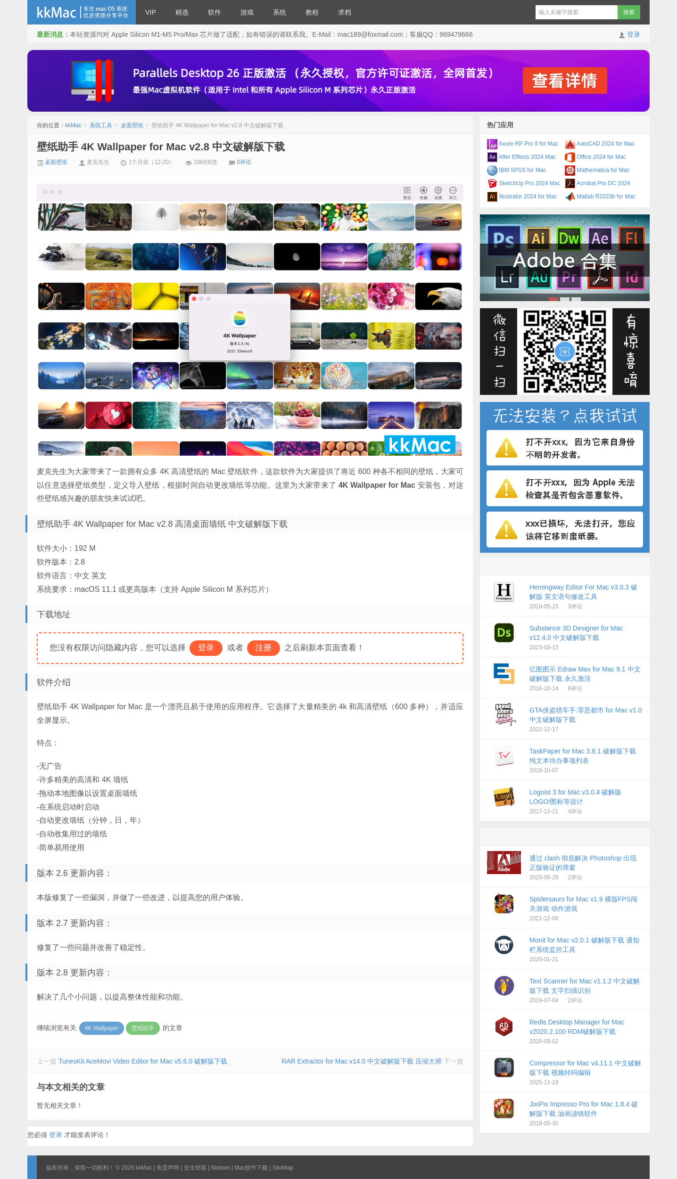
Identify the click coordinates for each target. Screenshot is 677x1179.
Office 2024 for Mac (595, 157)
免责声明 (168, 1167)
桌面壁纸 (132, 125)
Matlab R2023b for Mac (600, 196)
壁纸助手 (143, 1028)
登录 (633, 34)
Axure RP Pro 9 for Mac (522, 143)
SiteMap (282, 1167)
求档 (344, 12)
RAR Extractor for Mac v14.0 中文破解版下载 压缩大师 (361, 1061)
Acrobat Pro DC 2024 (597, 183)
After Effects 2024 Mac (521, 157)
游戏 (247, 12)
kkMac (81, 12)
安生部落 (195, 1167)
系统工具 (101, 125)
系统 (279, 12)
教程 (312, 12)
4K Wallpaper (102, 1028)
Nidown (220, 1167)
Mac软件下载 (251, 1167)
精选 (182, 12)
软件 (214, 12)
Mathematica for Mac (597, 170)
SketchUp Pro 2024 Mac (523, 183)
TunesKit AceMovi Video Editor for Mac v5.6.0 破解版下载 (142, 1061)
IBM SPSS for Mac (516, 170)
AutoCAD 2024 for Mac (600, 143)
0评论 (244, 162)
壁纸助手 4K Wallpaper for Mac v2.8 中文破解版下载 (161, 147)
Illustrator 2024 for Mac (522, 196)
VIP (150, 12)
